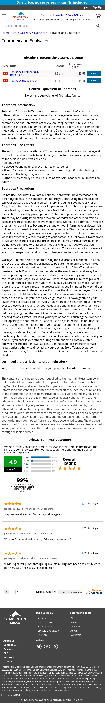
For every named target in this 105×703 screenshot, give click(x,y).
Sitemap (8, 661)
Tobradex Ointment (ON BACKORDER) (24, 74)
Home (5, 33)
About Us (9, 640)
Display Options (46, 592)
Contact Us (10, 644)
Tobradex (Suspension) (24, 80)
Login (84, 7)
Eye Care (39, 33)
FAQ (5, 653)
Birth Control (45, 622)
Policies (8, 649)
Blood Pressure (46, 626)
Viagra (74, 622)
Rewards (8, 657)
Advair (74, 630)
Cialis (73, 618)
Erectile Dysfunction (49, 630)
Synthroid (75, 634)
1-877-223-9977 (62, 15)
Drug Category (22, 33)
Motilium (75, 626)
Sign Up (97, 7)
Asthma (42, 618)
